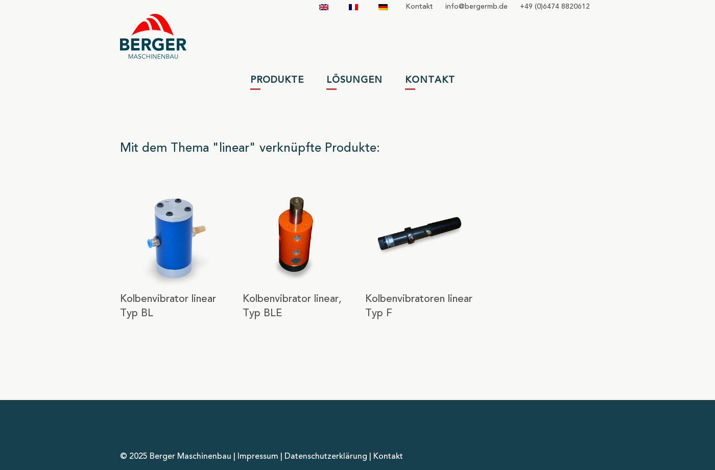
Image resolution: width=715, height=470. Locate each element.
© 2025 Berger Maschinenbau (175, 457)
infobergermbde (476, 6)
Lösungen (354, 80)
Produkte (277, 80)
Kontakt (419, 6)
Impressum (257, 457)
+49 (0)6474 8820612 (555, 6)
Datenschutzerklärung (325, 457)
